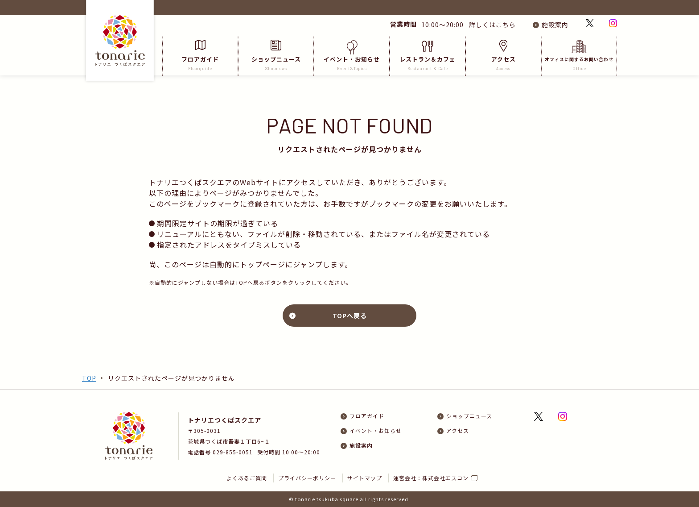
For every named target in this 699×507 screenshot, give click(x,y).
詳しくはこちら (490, 24)
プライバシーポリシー (307, 478)
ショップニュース (275, 55)
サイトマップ (364, 478)
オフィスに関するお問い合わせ (579, 55)
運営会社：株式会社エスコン (431, 478)
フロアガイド (200, 55)
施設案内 (555, 25)
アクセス (503, 55)
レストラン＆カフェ (427, 55)
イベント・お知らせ (351, 55)
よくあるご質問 (246, 478)
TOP (89, 378)
